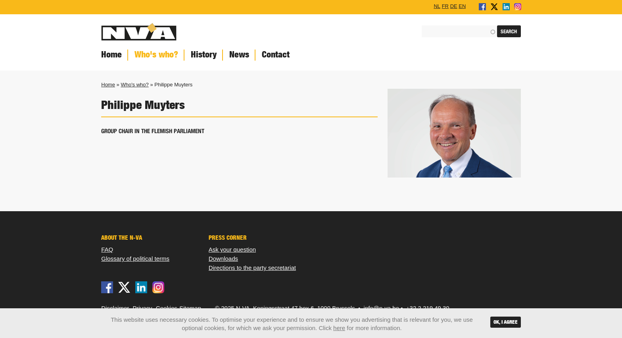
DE (453, 6)
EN (462, 6)
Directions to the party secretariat (252, 267)
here (339, 328)
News (239, 54)
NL (437, 6)
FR (445, 6)
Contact (276, 54)
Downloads (223, 258)
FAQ (107, 249)
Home (111, 54)
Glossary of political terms (135, 258)
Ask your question (232, 249)
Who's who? (156, 54)
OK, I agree (505, 322)
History (204, 54)
